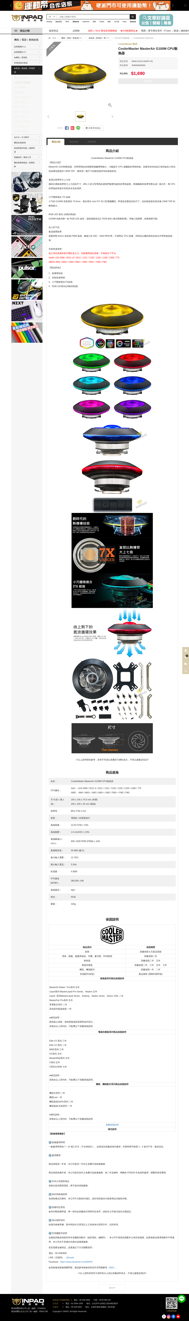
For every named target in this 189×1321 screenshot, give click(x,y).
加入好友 (181, 1299)
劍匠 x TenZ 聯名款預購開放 (102, 30)
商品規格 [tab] (74, 142)
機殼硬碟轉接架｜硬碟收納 (24, 165)
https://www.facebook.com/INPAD (76, 1262)
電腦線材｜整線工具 (22, 157)
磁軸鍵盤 (133, 22)
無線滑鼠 (58, 22)
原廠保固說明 (112, 1125)
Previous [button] (12, 5)
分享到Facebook (67, 128)
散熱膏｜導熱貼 (21, 131)
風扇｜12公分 (20, 102)
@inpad (70, 1257)
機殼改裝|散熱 (20, 143)
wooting (49, 22)
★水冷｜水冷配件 (21, 137)
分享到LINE (78, 128)
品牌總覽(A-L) (20, 47)
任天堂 (116, 22)
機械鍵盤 (76, 22)
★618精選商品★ (129, 30)
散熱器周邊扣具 (21, 126)
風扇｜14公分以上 (22, 112)
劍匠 (109, 22)
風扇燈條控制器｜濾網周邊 (24, 150)
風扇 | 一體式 (20, 116)
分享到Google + (72, 128)
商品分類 (22, 30)
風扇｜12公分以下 (22, 97)
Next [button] (171, 5)
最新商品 (53, 30)
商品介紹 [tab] (56, 142)
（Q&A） (111, 1267)
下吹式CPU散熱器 (22, 82)
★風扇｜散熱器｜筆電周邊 (24, 70)
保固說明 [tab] (91, 142)
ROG (67, 22)
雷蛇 (94, 22)
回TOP (112, 1288)
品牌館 (76, 30)
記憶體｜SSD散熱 (22, 121)
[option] (91, 5)
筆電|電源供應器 (21, 63)
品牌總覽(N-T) (20, 52)
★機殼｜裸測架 (20, 57)
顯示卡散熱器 (20, 87)
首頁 (54, 38)
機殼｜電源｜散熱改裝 (26, 39)
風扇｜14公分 (20, 107)
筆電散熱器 (19, 92)
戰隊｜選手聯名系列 (151, 30)
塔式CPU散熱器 (21, 78)
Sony (124, 22)
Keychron (86, 22)
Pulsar (102, 22)
